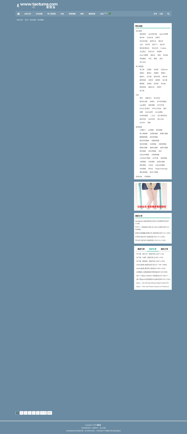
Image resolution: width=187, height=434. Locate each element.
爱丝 (141, 98)
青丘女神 (160, 119)
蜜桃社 (149, 73)
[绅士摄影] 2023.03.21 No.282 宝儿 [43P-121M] (73, 207)
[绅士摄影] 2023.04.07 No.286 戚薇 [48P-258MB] (34, 158)
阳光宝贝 (151, 51)
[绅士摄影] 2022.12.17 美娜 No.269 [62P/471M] (113, 399)
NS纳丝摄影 (144, 115)
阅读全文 (42, 67)
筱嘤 (141, 112)
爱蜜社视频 (164, 133)
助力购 (142, 91)
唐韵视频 (143, 165)
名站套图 (39, 14)
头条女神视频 (160, 165)
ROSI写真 (160, 105)
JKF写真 (155, 158)
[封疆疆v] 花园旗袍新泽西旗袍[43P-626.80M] (151, 272)
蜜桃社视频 (143, 147)
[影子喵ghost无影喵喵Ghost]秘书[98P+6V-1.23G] (153, 279)
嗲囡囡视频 (143, 137)
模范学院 (157, 76)
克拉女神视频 (144, 155)
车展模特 (147, 176)
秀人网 (142, 69)
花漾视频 (153, 144)
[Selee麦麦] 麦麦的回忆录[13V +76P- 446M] (151, 265)
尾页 (49, 413)
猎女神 (162, 44)
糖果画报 (143, 80)
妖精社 (152, 101)
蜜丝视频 (159, 130)
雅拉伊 (160, 41)
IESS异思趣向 (162, 101)
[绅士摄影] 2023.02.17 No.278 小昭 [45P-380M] (113, 255)
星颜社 (142, 73)
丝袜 (62, 14)
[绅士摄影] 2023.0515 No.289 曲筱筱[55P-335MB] (73, 62)
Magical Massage (161, 169)
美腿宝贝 (148, 98)
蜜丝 (164, 108)
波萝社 (157, 37)
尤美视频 (151, 162)
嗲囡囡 (142, 83)
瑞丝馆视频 (143, 144)
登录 (155, 14)
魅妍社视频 (154, 147)
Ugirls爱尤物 (152, 34)
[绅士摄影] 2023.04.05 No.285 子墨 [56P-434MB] (73, 158)
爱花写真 (143, 119)
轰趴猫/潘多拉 (144, 48)
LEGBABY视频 (145, 158)
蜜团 (155, 58)
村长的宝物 (143, 41)
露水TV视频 (154, 172)
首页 (18, 14)
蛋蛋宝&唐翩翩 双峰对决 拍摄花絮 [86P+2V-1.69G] (152, 233)
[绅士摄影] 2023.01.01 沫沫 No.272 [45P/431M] (113, 351)
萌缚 (159, 55)
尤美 (141, 44)
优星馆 (150, 80)
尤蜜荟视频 (154, 133)
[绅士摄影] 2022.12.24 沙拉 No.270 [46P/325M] (73, 399)
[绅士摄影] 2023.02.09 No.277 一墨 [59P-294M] (34, 303)
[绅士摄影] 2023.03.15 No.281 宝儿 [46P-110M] (113, 207)
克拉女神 (155, 48)
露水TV (154, 44)
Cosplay (163, 48)
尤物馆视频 (162, 144)
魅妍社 (142, 76)
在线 (105, 13)
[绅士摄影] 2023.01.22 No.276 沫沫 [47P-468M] (73, 303)
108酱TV (143, 130)
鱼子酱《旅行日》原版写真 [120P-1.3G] (150, 254)
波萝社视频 (164, 147)
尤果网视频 (155, 155)
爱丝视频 (143, 151)
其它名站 (143, 62)
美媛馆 (156, 73)
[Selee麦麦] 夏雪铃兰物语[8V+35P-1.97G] (150, 268)
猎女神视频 (152, 151)
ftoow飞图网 (144, 55)
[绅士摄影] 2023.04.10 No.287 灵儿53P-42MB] (113, 110)
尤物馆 (149, 83)
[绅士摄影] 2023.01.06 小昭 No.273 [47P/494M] (73, 351)
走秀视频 (143, 169)
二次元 (153, 115)
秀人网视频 (143, 133)
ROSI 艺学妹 (156, 108)
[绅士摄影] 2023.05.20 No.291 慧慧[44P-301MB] (113, 62)
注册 (161, 14)
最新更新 (92, 14)
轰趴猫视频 (143, 172)
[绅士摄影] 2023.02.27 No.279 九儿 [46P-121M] (73, 255)
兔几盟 (165, 80)
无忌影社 (143, 51)
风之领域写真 (162, 115)
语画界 (156, 69)
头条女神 (150, 37)
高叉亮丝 (157, 98)
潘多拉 (153, 55)
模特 (82, 14)
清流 (161, 58)
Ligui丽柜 (143, 105)
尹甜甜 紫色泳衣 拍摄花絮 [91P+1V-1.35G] (150, 237)
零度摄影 (143, 58)
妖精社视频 (161, 162)
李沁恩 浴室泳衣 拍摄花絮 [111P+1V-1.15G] (150, 240)
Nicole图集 (159, 112)
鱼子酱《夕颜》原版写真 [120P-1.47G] (149, 257)
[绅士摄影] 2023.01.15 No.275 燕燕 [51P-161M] (113, 303)
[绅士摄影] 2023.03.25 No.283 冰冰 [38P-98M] (34, 207)
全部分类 (27, 14)
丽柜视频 (151, 105)
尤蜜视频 (143, 162)
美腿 (149, 122)
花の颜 (149, 76)
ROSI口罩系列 (145, 108)
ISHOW (142, 122)
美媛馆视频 (155, 140)
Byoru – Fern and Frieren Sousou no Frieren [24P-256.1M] (153, 286)
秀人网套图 (51, 14)
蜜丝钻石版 (143, 101)
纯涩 (160, 151)
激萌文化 (153, 41)
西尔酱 (165, 55)
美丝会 (150, 169)
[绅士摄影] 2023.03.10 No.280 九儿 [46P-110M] (34, 255)
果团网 (159, 51)
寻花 (149, 58)
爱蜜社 (163, 73)
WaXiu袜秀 (149, 112)
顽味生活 (151, 87)
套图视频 (72, 14)
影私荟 (156, 83)
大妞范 (150, 165)
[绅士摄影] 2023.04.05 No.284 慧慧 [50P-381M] (113, 158)
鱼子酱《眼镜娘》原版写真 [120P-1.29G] (150, 261)
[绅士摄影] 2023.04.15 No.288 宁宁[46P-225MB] (73, 110)
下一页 (43, 413)
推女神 (142, 37)
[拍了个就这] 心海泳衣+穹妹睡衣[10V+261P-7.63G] (153, 276)
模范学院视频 (144, 140)
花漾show (164, 69)
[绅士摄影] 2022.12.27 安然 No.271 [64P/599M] (34, 399)
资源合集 (139, 176)
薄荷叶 (159, 87)
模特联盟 (143, 87)
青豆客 (147, 44)
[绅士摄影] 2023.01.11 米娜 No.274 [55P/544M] (34, 351)
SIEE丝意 (151, 119)
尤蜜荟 (149, 69)
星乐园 (163, 83)
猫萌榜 (157, 80)
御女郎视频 (154, 137)
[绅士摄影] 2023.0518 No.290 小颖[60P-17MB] (34, 62)
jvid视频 (151, 130)
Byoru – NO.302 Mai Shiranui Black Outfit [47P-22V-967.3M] (153, 283)
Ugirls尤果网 (163, 34)
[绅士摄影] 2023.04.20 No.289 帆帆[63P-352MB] (34, 110)
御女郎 (165, 76)
